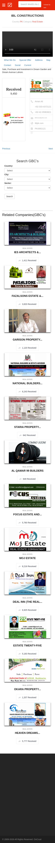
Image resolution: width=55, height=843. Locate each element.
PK (21, 21)
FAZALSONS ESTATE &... (27, 295)
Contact (7, 65)
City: (6, 174)
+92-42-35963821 (43, 112)
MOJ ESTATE (27, 558)
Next (51, 148)
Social (17, 65)
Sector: (7, 183)
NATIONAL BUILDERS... (27, 383)
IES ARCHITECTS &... (27, 252)
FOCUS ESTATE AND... (27, 514)
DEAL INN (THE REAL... (27, 601)
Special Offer (25, 60)
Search (9, 196)
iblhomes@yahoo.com (41, 118)
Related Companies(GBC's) (23, 215)
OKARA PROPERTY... (27, 689)
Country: (8, 166)
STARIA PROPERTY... (27, 427)
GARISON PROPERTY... (27, 339)
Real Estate (37, 21)
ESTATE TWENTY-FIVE (27, 645)
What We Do (10, 60)
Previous (6, 148)
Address (39, 60)
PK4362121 (40, 128)
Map (48, 60)
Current (27, 65)
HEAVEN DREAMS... (27, 732)
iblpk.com (39, 123)
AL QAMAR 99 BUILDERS (27, 470)
